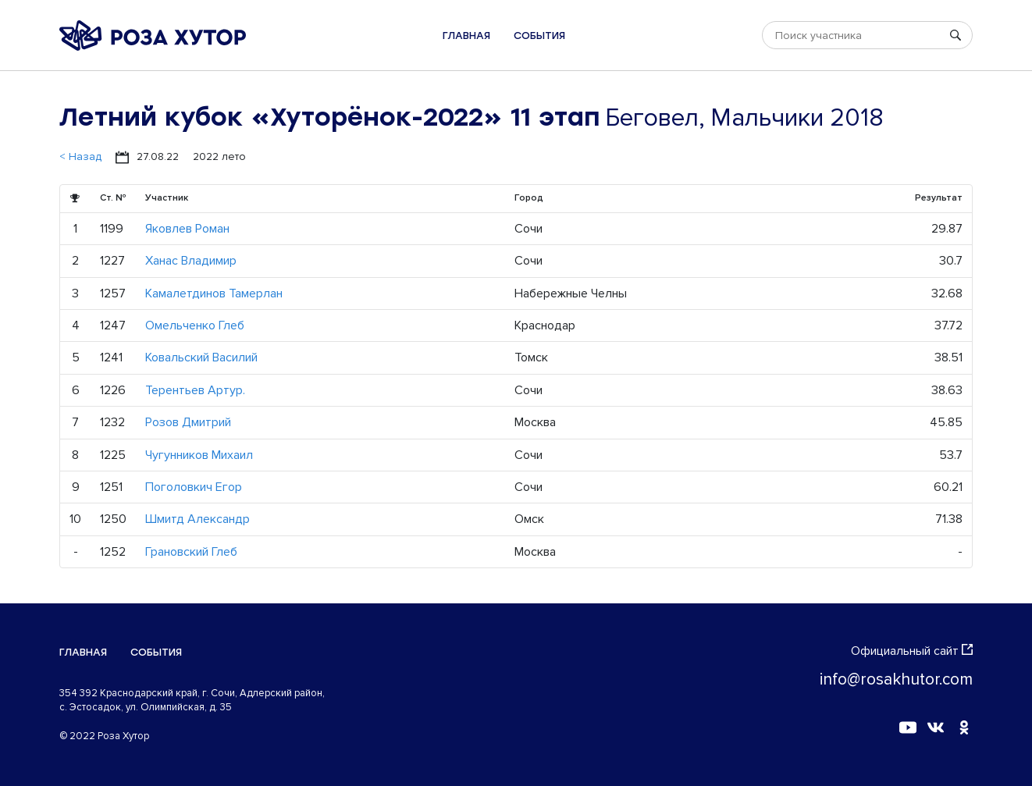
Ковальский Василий (201, 357)
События (539, 35)
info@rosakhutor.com (896, 679)
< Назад (80, 156)
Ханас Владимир (191, 261)
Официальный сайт (912, 651)
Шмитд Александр (197, 519)
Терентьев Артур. (195, 390)
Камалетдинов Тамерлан (214, 293)
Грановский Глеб (191, 552)
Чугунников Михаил (199, 455)
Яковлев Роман (187, 229)
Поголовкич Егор (193, 487)
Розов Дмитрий (188, 422)
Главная (466, 35)
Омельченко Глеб (194, 325)
